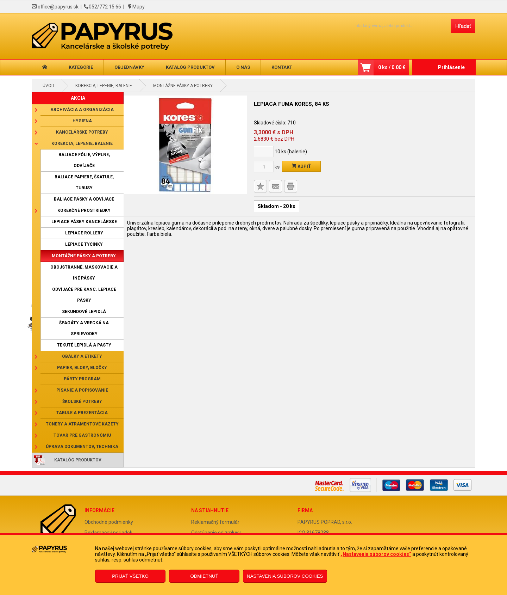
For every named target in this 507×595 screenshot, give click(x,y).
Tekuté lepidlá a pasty (84, 345)
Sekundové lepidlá (84, 311)
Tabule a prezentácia (82, 412)
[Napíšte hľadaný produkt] (397, 25)
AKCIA (78, 98)
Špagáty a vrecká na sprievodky (84, 328)
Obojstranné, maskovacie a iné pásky (84, 273)
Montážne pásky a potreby (183, 85)
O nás (243, 67)
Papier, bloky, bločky (82, 367)
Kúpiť (301, 166)
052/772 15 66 (105, 7)
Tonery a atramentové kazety (82, 424)
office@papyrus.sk (58, 7)
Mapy (138, 7)
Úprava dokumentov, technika (82, 446)
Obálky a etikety (82, 356)
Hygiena (82, 120)
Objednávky (129, 67)
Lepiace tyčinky (84, 244)
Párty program (82, 378)
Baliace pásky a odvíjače (84, 199)
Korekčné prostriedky (84, 210)
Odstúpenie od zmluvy (216, 532)
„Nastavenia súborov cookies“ (375, 554)
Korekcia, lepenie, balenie (103, 85)
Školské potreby (82, 401)
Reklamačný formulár (215, 522)
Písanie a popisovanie (82, 390)
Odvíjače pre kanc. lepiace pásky (84, 295)
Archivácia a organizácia (82, 109)
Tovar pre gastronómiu (82, 435)
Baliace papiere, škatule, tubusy (84, 182)
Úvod (48, 85)
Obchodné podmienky (108, 522)
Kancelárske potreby (82, 132)
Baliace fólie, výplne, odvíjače (84, 160)
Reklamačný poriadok (108, 532)
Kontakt (281, 67)
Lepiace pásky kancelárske (84, 221)
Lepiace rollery (84, 233)
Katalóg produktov (190, 67)
